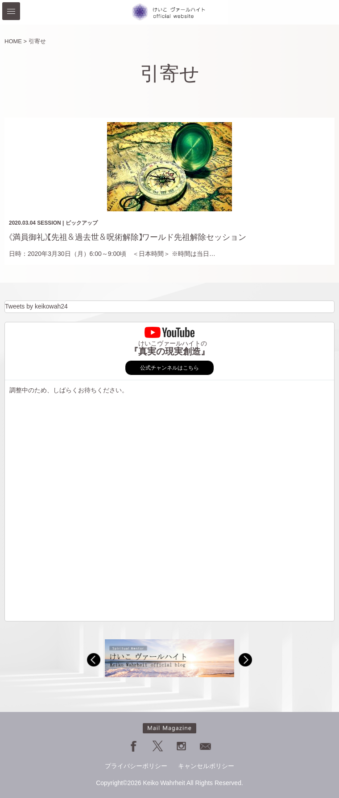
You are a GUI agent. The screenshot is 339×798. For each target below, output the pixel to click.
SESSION (49, 223)
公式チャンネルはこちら (169, 368)
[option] (169, 658)
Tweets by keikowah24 (36, 306)
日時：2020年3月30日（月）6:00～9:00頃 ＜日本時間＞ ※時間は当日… (112, 253)
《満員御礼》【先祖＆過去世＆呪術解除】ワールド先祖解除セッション (127, 237)
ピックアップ (82, 223)
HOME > (15, 41)
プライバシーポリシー (136, 765)
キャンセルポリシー (206, 765)
